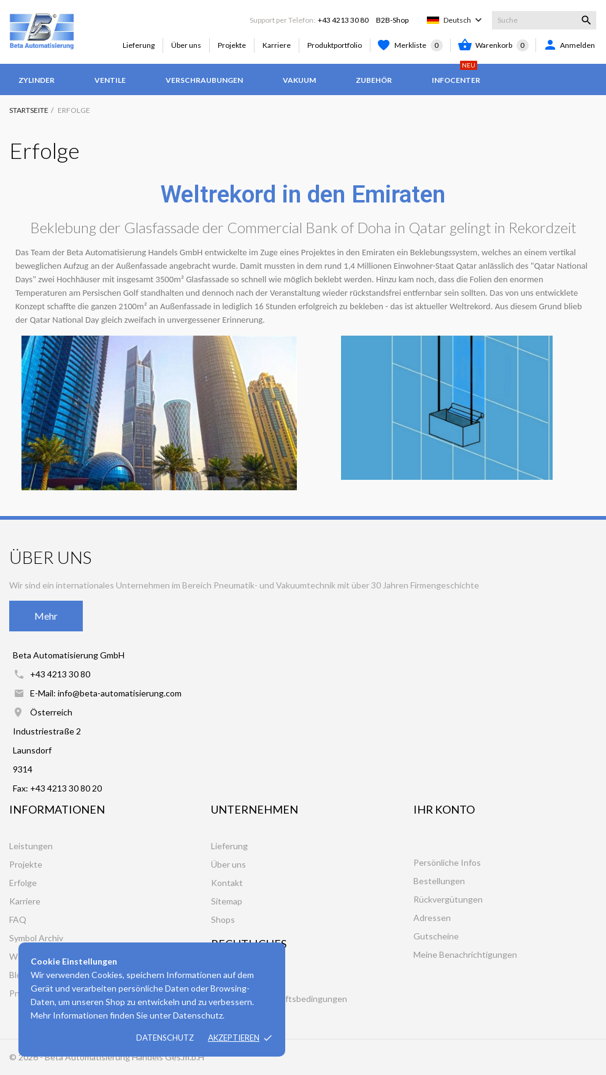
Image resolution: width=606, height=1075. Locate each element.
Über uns (186, 45)
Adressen (432, 917)
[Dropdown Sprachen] (464, 20)
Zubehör (374, 80)
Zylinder (36, 80)
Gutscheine (436, 936)
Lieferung (139, 45)
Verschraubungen (204, 80)
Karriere (277, 45)
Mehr (46, 616)
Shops (223, 919)
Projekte (232, 45)
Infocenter (456, 74)
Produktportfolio (334, 45)
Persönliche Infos (447, 862)
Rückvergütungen (448, 899)
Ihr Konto (444, 809)
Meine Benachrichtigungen (465, 954)
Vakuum (299, 80)
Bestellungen (439, 881)
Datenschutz (165, 1037)
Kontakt (227, 882)
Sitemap (226, 901)
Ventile (110, 80)
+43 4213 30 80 (343, 20)
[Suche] (544, 20)
